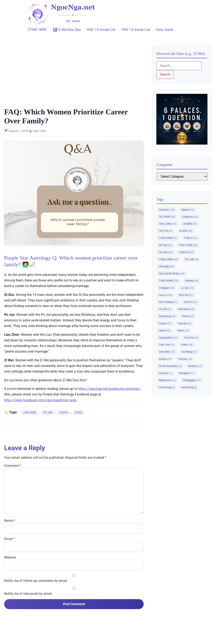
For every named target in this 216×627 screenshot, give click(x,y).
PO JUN (47, 412)
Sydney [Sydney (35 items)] (191, 280)
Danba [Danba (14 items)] (165, 359)
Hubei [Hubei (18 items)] (186, 344)
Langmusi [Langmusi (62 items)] (190, 216)
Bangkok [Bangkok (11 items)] (187, 373)
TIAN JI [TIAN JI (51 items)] (190, 237)
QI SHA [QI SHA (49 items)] (165, 252)
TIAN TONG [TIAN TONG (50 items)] (188, 245)
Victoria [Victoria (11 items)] (166, 373)
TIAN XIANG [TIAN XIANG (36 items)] (168, 280)
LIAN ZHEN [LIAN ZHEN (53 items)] (168, 237)
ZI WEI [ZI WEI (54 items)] (185, 230)
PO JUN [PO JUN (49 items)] (192, 259)
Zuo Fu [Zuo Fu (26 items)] (190, 302)
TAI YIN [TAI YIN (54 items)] (166, 230)
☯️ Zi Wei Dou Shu (67, 30)
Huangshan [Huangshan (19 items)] (168, 337)
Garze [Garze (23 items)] (188, 316)
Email (9, 539)
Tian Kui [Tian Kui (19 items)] (191, 337)
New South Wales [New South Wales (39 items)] (172, 273)
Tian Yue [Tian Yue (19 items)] (166, 344)
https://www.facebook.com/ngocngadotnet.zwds (40, 400)
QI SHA (64, 412)
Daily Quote (164, 30)
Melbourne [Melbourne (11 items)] (167, 380)
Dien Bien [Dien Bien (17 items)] (167, 351)
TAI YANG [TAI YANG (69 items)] (167, 216)
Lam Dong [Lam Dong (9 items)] (167, 387)
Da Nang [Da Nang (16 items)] (189, 351)
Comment (12, 465)
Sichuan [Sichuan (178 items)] (167, 209)
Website (10, 557)
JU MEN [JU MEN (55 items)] (190, 223)
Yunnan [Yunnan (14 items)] (185, 359)
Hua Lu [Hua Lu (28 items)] (165, 294)
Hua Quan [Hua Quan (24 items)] (186, 309)
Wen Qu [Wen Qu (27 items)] (186, 294)
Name (9, 520)
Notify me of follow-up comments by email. (36, 580)
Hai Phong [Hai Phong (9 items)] (189, 387)
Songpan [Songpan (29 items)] (166, 287)
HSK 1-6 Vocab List (136, 30)
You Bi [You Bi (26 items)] (165, 309)
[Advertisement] (74, 76)
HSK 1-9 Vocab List (101, 30)
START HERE (37, 30)
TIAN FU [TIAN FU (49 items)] (186, 252)
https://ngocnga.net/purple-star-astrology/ (109, 389)
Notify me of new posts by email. (28, 593)
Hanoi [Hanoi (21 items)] (165, 330)
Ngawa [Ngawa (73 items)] (187, 209)
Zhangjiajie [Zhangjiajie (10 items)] (192, 380)
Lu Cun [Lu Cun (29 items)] (187, 287)
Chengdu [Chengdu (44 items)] (166, 266)
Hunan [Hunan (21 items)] (165, 323)
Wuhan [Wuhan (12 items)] (194, 366)
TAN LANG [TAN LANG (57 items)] (167, 223)
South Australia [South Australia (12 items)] (170, 366)
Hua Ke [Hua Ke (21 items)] (184, 323)
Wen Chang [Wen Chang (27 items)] (168, 302)
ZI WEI (78, 412)
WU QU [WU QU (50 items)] (165, 245)
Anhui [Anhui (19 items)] (183, 330)
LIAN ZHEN (29, 412)
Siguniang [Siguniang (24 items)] (167, 316)
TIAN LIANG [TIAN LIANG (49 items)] (168, 259)
